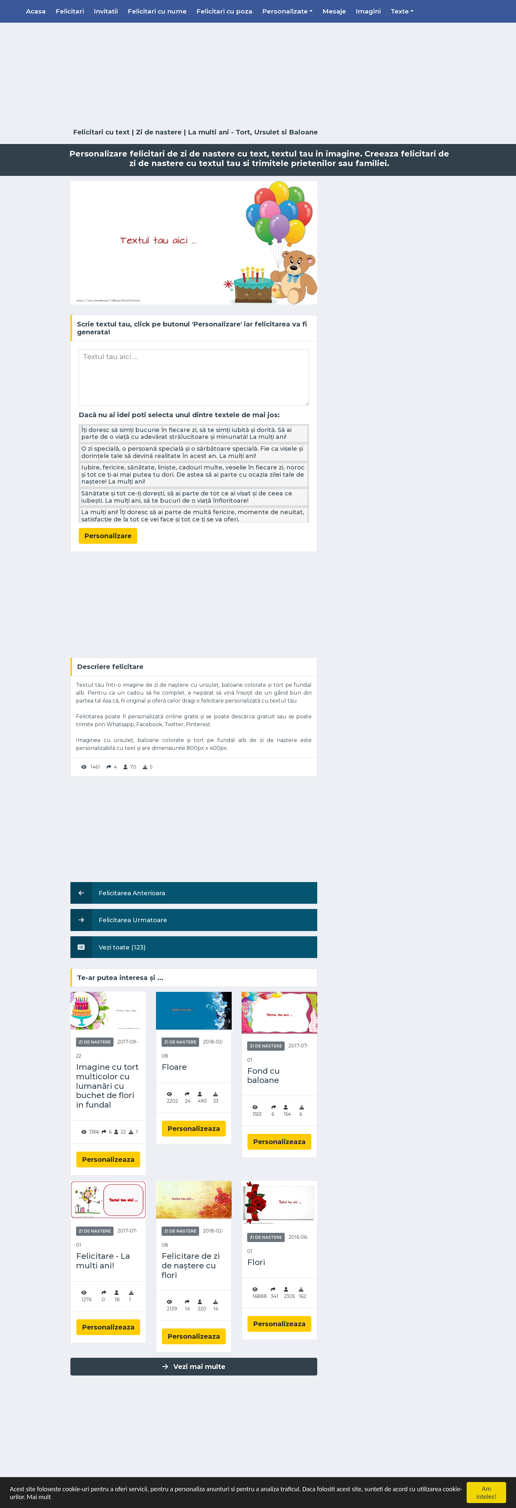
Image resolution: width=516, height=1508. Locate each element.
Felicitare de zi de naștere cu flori (191, 1266)
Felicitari (70, 11)
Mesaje (334, 11)
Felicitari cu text (101, 132)
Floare (174, 1067)
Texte (400, 11)
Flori (256, 1262)
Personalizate (285, 11)
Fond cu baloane (263, 1075)
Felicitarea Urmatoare (118, 920)
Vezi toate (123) (108, 947)
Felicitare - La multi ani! (103, 1261)
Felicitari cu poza (224, 11)
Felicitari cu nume (157, 11)
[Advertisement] (258, 76)
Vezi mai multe (193, 1367)
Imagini (368, 11)
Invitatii (106, 11)
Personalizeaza (108, 1159)
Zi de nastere (159, 132)
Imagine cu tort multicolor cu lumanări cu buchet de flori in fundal (107, 1086)
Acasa (36, 11)
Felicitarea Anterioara (117, 893)
